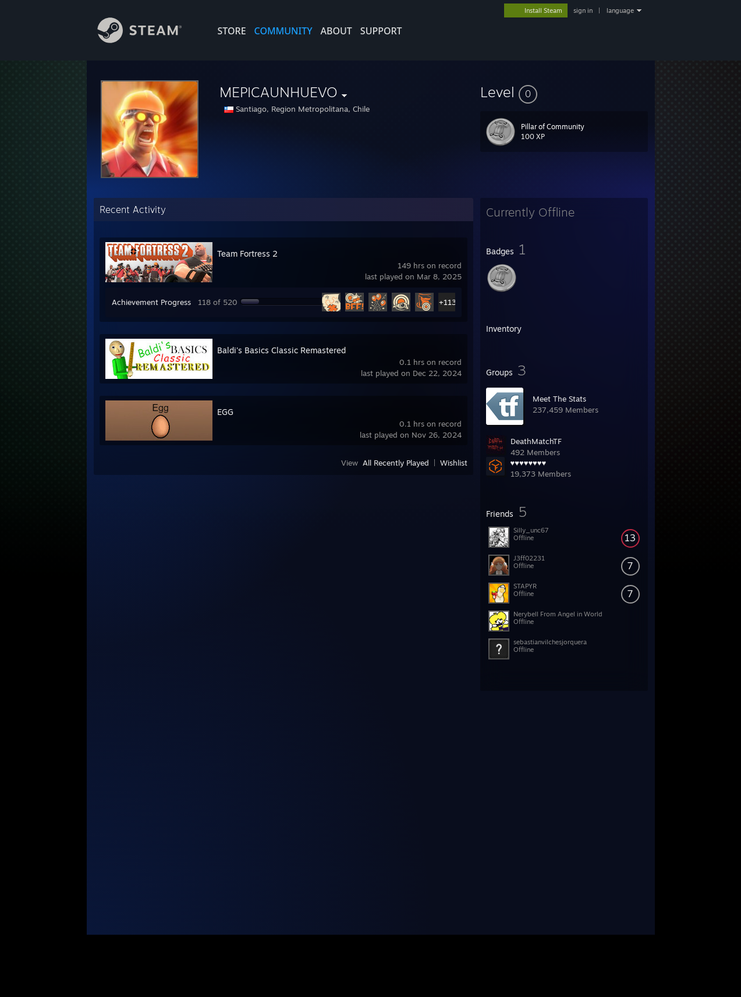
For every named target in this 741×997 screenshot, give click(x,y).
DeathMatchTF (536, 441)
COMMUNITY (283, 30)
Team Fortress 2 (247, 253)
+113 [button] (447, 302)
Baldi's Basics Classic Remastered (281, 350)
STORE (232, 30)
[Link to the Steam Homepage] (148, 40)
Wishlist (453, 462)
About (336, 30)
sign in (583, 10)
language (620, 10)
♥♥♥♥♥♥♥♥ (528, 462)
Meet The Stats (559, 398)
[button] (564, 92)
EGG (225, 412)
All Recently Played (396, 462)
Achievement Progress (151, 302)
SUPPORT (381, 30)
